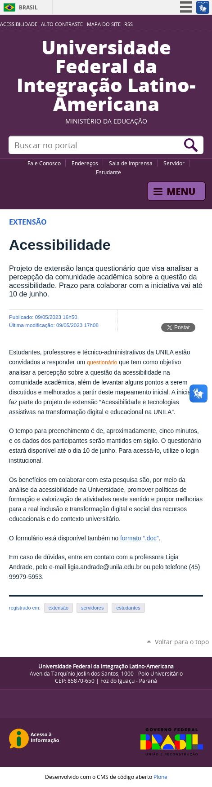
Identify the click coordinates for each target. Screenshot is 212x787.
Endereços (85, 163)
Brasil (28, 7)
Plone (160, 776)
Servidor (174, 163)
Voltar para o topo (182, 641)
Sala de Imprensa (131, 163)
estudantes (128, 607)
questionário (102, 362)
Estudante (108, 172)
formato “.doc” (139, 538)
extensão (58, 607)
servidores (92, 607)
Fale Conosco (44, 163)
